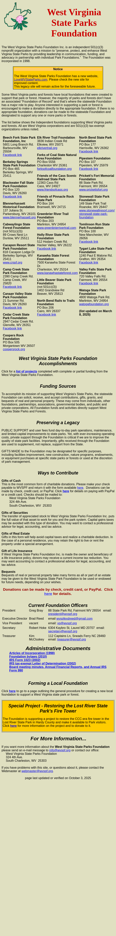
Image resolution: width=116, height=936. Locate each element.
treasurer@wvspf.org (71, 639)
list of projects (26, 371)
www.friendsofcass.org (52, 189)
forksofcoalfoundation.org (54, 168)
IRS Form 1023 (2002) (24, 660)
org (23, 349)
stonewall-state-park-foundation (93, 215)
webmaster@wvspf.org (37, 771)
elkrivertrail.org (47, 148)
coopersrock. (12, 349)
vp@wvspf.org (67, 623)
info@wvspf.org (60, 750)
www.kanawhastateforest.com (57, 273)
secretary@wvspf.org (62, 631)
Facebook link (12, 155)
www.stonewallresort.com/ (97, 210)
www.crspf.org (12, 262)
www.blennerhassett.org (19, 217)
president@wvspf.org (62, 614)
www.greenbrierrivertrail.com (56, 227)
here (80, 487)
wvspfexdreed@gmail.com (74, 618)
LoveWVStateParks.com (30, 79)
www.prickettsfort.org (93, 189)
